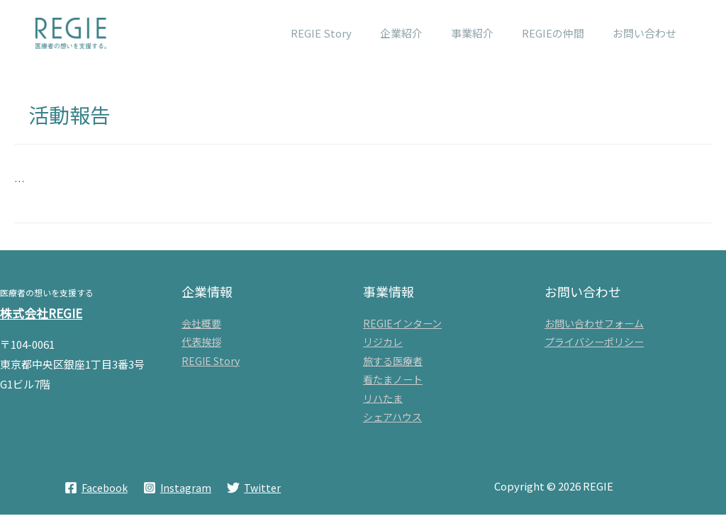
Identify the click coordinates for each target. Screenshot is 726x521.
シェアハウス (392, 422)
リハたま (383, 403)
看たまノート (393, 383)
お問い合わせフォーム (594, 324)
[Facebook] (95, 494)
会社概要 (201, 324)
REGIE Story (211, 364)
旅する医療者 (393, 364)
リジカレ (383, 344)
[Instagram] (177, 494)
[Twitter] (255, 494)
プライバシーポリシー (594, 344)
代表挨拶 (201, 344)
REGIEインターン (402, 324)
